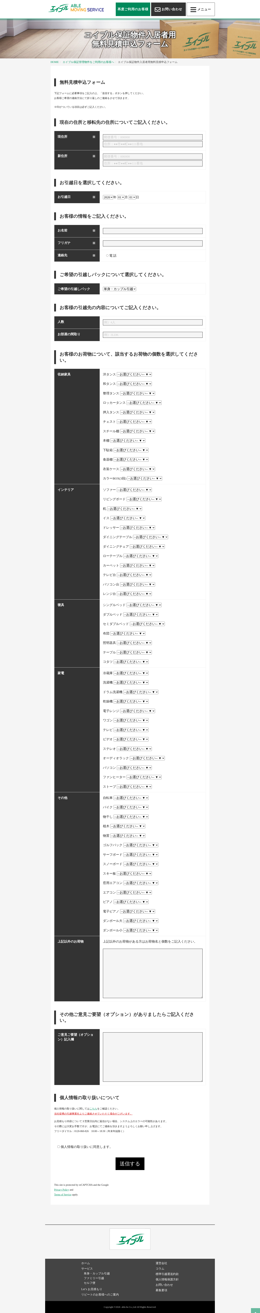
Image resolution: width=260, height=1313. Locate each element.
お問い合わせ (164, 1284)
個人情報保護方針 (167, 1279)
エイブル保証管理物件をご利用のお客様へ (88, 61)
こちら (93, 1108)
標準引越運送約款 (167, 1274)
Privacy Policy (61, 1189)
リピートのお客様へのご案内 (100, 1294)
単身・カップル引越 (97, 1273)
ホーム (85, 1263)
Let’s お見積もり (91, 1289)
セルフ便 (89, 1282)
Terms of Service (62, 1194)
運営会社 (161, 1263)
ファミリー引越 (94, 1278)
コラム (160, 1268)
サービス (87, 1268)
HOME (55, 61)
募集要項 (161, 1290)
